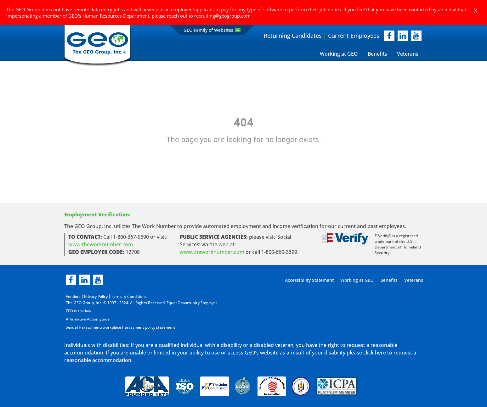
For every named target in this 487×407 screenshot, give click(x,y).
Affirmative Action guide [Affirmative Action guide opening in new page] (88, 319)
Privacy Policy (96, 296)
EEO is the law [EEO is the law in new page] (78, 311)
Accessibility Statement (309, 280)
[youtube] (416, 36)
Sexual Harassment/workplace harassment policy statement (120, 327)
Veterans (407, 53)
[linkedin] (84, 280)
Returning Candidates (293, 35)
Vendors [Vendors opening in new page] (73, 296)
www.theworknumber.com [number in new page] (212, 251)
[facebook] (389, 36)
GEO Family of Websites (212, 30)
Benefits (377, 53)
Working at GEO (339, 53)
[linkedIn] (403, 36)
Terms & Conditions (129, 296)
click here (374, 352)
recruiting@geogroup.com (222, 16)
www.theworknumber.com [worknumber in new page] (100, 244)
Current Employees (353, 35)
